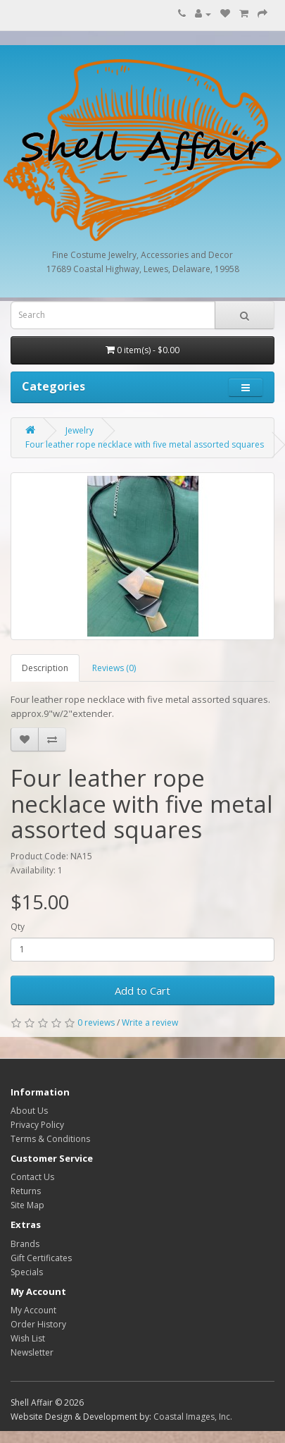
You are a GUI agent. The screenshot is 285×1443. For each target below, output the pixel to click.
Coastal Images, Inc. (192, 1417)
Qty (18, 927)
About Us (29, 1111)
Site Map (27, 1205)
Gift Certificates (41, 1258)
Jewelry (79, 430)
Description (45, 668)
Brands (25, 1244)
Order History (38, 1324)
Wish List (28, 1338)
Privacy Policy (37, 1125)
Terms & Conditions (50, 1139)
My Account (33, 1310)
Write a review (150, 1022)
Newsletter (32, 1352)
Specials (27, 1272)
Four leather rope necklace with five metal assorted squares (144, 444)
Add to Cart (142, 990)
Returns (26, 1191)
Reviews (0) (114, 668)
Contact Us (32, 1177)
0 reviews (96, 1022)
